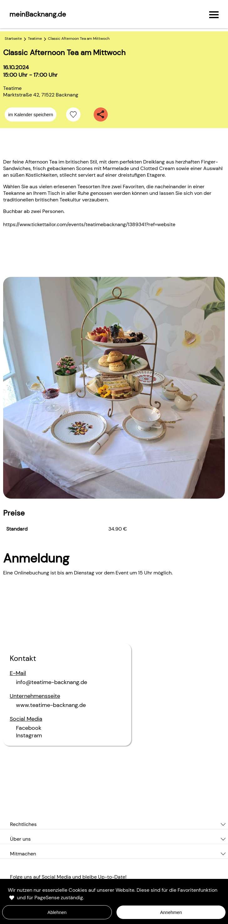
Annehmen (171, 912)
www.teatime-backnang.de (51, 705)
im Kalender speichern (30, 114)
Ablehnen (57, 912)
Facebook (28, 728)
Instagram (29, 735)
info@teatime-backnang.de (51, 682)
